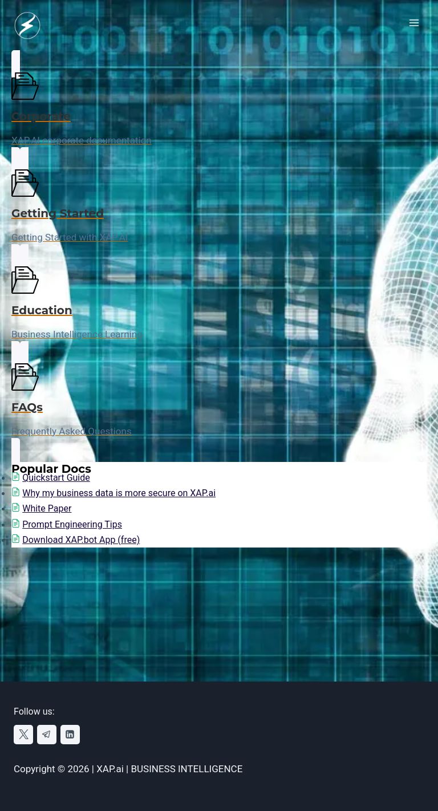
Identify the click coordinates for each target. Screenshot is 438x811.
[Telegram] (46, 734)
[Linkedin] (70, 734)
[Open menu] (413, 22)
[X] (23, 734)
